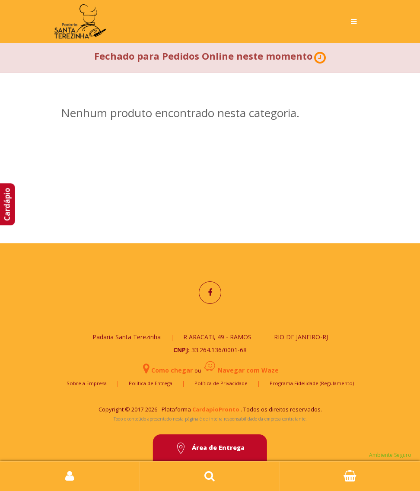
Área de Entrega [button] (210, 448)
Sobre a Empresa (87, 383)
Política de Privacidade (221, 383)
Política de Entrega (150, 383)
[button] (320, 58)
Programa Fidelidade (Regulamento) (312, 383)
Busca (210, 476)
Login (70, 476)
